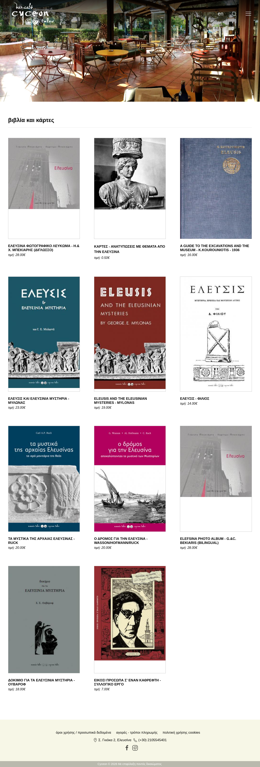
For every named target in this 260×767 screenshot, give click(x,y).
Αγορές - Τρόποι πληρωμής (136, 732)
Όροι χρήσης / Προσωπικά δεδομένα (83, 732)
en (220, 13)
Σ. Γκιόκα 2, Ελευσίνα (114, 740)
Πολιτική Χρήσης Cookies (181, 732)
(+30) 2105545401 (152, 740)
